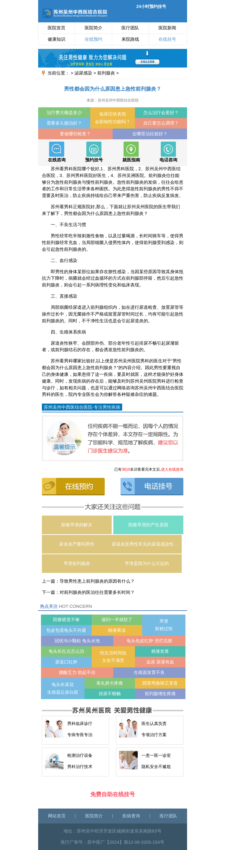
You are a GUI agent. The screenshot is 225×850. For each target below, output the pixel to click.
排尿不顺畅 (110, 693)
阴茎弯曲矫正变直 (160, 683)
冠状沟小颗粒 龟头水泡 (77, 640)
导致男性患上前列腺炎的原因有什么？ (97, 581)
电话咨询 (168, 152)
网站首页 (57, 815)
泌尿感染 (83, 73)
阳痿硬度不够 (66, 619)
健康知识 (56, 39)
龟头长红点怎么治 (66, 651)
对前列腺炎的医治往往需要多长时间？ (97, 592)
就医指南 (131, 152)
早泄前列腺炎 (77, 563)
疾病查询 (131, 815)
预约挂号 (94, 152)
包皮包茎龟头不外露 (66, 630)
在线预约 (93, 39)
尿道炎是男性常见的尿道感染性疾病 (147, 544)
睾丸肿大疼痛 (109, 683)
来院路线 (130, 39)
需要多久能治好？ (64, 123)
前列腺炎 (106, 73)
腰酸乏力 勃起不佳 (77, 672)
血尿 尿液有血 (160, 662)
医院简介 (93, 27)
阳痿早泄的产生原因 (148, 524)
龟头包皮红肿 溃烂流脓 (149, 640)
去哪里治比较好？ (150, 133)
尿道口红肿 (66, 662)
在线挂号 (167, 39)
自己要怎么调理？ (161, 123)
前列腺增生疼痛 (160, 693)
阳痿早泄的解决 (76, 524)
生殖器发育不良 (149, 672)
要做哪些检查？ (75, 133)
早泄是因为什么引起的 (147, 563)
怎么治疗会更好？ (161, 112)
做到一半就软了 (116, 619)
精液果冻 (117, 630)
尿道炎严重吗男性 (76, 544)
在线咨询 (57, 152)
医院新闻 (167, 27)
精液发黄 (160, 651)
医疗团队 (130, 27)
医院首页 (56, 27)
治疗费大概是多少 (64, 112)
